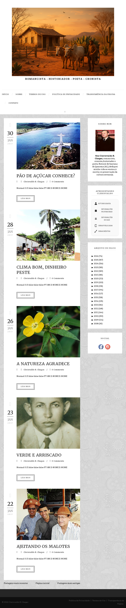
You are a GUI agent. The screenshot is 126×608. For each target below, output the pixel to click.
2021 (96, 275)
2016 (96, 293)
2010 (96, 316)
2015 (96, 297)
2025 (96, 260)
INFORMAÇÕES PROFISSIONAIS (103, 210)
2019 (96, 282)
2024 (96, 263)
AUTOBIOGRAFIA (103, 203)
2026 (96, 256)
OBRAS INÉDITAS (102, 231)
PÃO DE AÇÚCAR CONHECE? (46, 175)
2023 (96, 267)
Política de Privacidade (79, 601)
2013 (96, 305)
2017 (96, 290)
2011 (96, 312)
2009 (96, 320)
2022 (96, 271)
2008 (96, 323)
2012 (96, 308)
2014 (96, 301)
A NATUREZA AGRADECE (43, 363)
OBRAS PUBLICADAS (103, 225)
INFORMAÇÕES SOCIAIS (103, 219)
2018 (96, 286)
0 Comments (58, 182)
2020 (96, 278)
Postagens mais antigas (68, 583)
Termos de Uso (99, 601)
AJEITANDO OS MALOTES (43, 546)
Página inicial (43, 583)
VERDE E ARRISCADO (39, 455)
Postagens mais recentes (16, 583)
